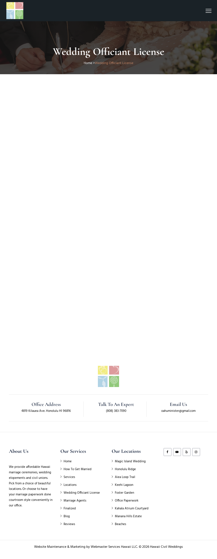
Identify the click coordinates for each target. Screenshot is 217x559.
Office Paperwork (126, 500)
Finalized (70, 508)
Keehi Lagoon (124, 485)
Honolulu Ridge (125, 469)
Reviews (69, 524)
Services (69, 477)
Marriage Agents (75, 500)
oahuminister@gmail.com (178, 411)
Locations (70, 485)
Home (88, 63)
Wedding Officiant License (82, 492)
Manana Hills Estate (128, 516)
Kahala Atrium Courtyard (132, 508)
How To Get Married (78, 469)
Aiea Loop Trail (125, 477)
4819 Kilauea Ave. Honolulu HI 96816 (46, 411)
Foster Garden (124, 492)
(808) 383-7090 (116, 411)
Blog (67, 516)
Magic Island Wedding (130, 461)
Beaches (120, 524)
